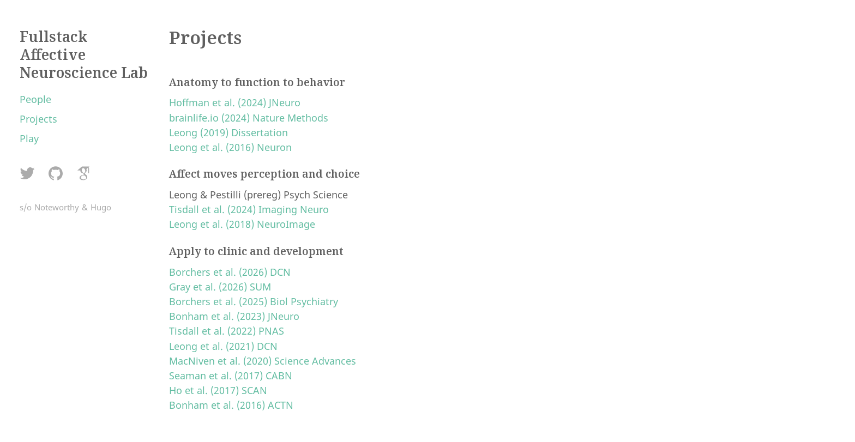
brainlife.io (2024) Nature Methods (248, 117)
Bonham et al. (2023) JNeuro (234, 316)
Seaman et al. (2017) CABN (230, 375)
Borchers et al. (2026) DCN (230, 271)
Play (29, 138)
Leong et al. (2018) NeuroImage (242, 224)
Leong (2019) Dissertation (228, 132)
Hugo (101, 207)
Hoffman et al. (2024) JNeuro (234, 102)
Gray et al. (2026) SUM (220, 286)
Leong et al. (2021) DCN (223, 346)
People (35, 99)
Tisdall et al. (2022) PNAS (226, 330)
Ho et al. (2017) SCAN (218, 390)
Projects (38, 118)
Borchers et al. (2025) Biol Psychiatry (253, 301)
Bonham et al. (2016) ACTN (231, 404)
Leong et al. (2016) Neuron (230, 147)
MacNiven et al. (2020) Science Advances (262, 360)
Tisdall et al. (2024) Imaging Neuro (249, 209)
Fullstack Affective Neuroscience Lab (84, 54)
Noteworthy (56, 207)
